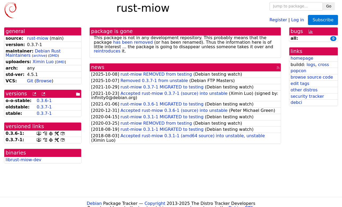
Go (328, 6)
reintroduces (107, 51)
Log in (297, 19)
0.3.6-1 (44, 100)
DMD (54, 56)
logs (311, 64)
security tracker (307, 96)
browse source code (312, 77)
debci (296, 102)
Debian (94, 203)
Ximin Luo (42, 61)
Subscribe (322, 19)
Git (30, 80)
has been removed (133, 42)
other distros (304, 89)
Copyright (155, 203)
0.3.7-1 (44, 106)
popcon (298, 70)
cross (323, 64)
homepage (302, 58)
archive (39, 56)
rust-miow (37, 38)
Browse (44, 80)
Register (278, 19)
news (97, 67)
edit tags (300, 83)
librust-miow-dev (23, 159)
